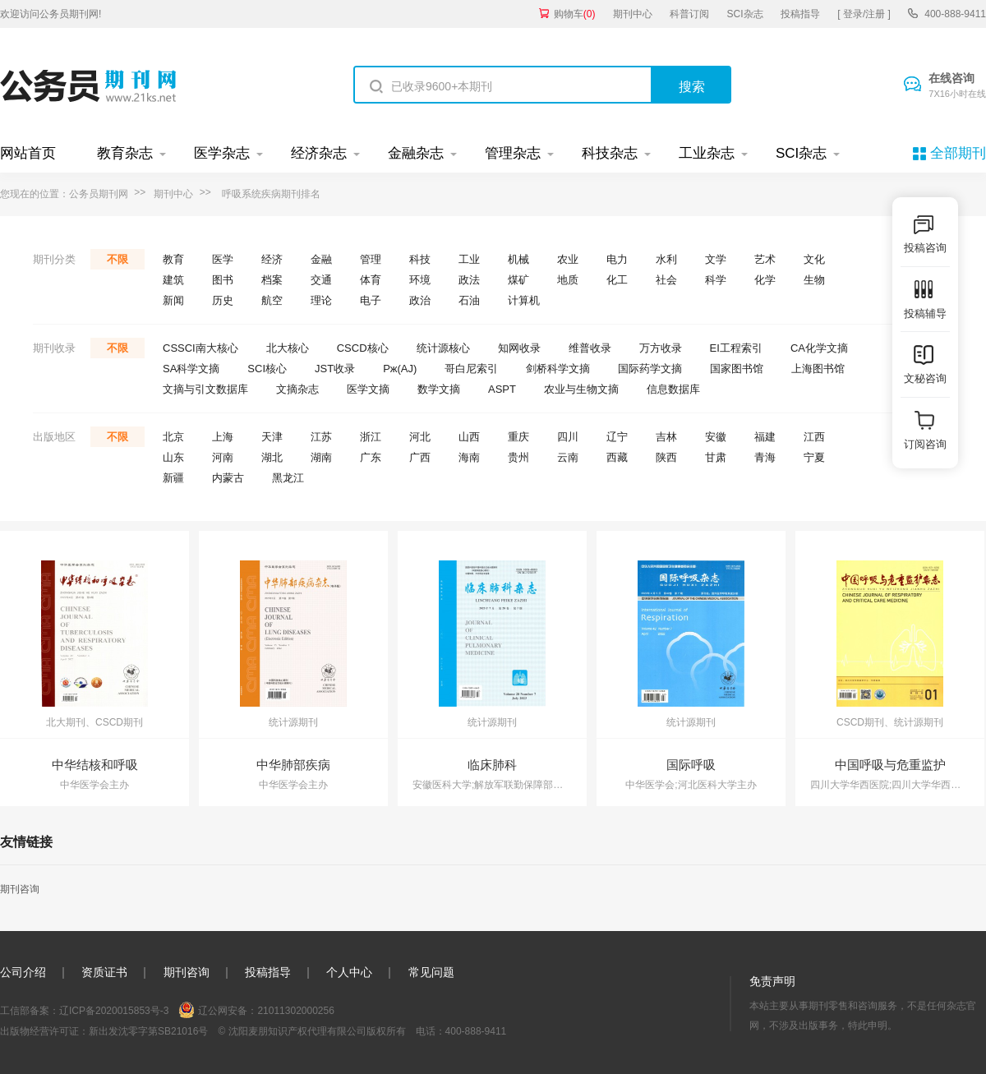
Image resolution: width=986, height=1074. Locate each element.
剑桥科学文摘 (558, 368)
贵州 (518, 457)
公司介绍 (23, 972)
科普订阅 (689, 14)
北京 (173, 437)
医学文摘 (368, 389)
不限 (117, 259)
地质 (567, 280)
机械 (518, 259)
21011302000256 (295, 1010)
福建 (765, 437)
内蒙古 (228, 478)
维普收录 (590, 348)
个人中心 (349, 972)
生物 (814, 280)
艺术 (765, 259)
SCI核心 (267, 368)
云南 (567, 457)
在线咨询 (957, 86)
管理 (370, 259)
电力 (617, 259)
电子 (370, 300)
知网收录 (519, 348)
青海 (765, 457)
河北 (420, 437)
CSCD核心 (363, 348)
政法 (469, 280)
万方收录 (660, 348)
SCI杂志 (745, 14)
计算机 (524, 300)
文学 (715, 259)
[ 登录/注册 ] (864, 14)
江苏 (321, 437)
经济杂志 (319, 153)
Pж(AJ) (400, 368)
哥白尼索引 (471, 368)
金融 (321, 259)
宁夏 (814, 457)
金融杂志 (416, 153)
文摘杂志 (297, 389)
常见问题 (431, 972)
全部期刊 (958, 153)
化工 (617, 280)
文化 (814, 259)
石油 (469, 300)
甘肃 (715, 457)
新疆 (173, 478)
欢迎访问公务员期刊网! (50, 14)
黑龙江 (288, 478)
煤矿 (518, 280)
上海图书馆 (818, 368)
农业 (567, 259)
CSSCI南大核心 (200, 348)
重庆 (518, 437)
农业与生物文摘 (581, 389)
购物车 (575, 14)
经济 (272, 259)
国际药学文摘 (650, 368)
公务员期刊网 (98, 194)
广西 (420, 457)
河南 (222, 457)
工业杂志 (707, 153)
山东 (173, 457)
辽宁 (617, 437)
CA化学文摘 (819, 348)
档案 (272, 280)
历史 (222, 300)
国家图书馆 (736, 368)
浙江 (370, 437)
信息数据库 (673, 389)
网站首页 (28, 153)
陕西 (666, 457)
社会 (666, 280)
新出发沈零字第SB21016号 (148, 1031)
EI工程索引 (736, 348)
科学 (715, 280)
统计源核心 (443, 348)
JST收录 (335, 368)
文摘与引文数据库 (205, 389)
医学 (222, 259)
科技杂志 (610, 153)
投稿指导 (800, 14)
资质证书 (104, 972)
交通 (321, 280)
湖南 (321, 457)
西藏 (617, 457)
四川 (567, 437)
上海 (222, 437)
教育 (173, 259)
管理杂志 (513, 153)
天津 (272, 437)
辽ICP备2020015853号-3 (113, 1010)
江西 (814, 437)
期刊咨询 (19, 889)
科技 (420, 259)
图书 (222, 280)
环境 (420, 280)
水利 (666, 259)
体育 (370, 280)
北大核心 (287, 348)
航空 (272, 300)
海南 (469, 457)
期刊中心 (632, 14)
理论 (321, 300)
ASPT (502, 389)
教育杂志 (125, 153)
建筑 (173, 280)
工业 (469, 259)
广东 (370, 457)
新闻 (173, 300)
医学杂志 (222, 153)
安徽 (715, 437)
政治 (420, 300)
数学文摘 (438, 389)
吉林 (666, 437)
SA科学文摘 (191, 368)
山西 (469, 437)
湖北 (272, 457)
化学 (765, 280)
